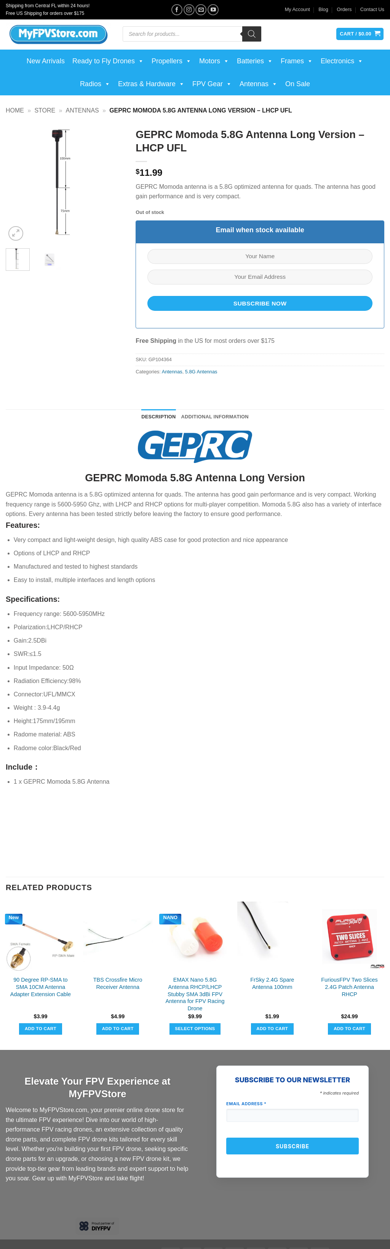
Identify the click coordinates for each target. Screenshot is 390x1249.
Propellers (172, 61)
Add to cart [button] (40, 1028)
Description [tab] (158, 417)
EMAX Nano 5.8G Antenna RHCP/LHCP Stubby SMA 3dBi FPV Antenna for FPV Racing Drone (194, 994)
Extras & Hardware (151, 83)
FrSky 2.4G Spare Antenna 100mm (272, 983)
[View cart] (360, 34)
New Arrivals (46, 61)
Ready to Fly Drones (108, 61)
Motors (214, 61)
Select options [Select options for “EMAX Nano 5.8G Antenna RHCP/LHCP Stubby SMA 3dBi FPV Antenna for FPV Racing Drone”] (195, 1028)
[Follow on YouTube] (213, 9)
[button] (15, 233)
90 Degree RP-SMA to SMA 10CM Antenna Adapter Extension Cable (40, 987)
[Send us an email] (200, 9)
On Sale (297, 84)
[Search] (251, 34)
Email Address (246, 1103)
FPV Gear (212, 83)
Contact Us (372, 9)
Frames (297, 61)
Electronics (342, 61)
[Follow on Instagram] (189, 9)
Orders (344, 9)
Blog (323, 9)
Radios (95, 83)
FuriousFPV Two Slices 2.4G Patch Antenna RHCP (349, 987)
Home (15, 110)
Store (44, 110)
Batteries (255, 61)
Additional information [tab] (215, 417)
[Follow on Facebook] (176, 9)
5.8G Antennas (201, 372)
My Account (297, 9)
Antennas (259, 83)
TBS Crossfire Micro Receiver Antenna (117, 983)
